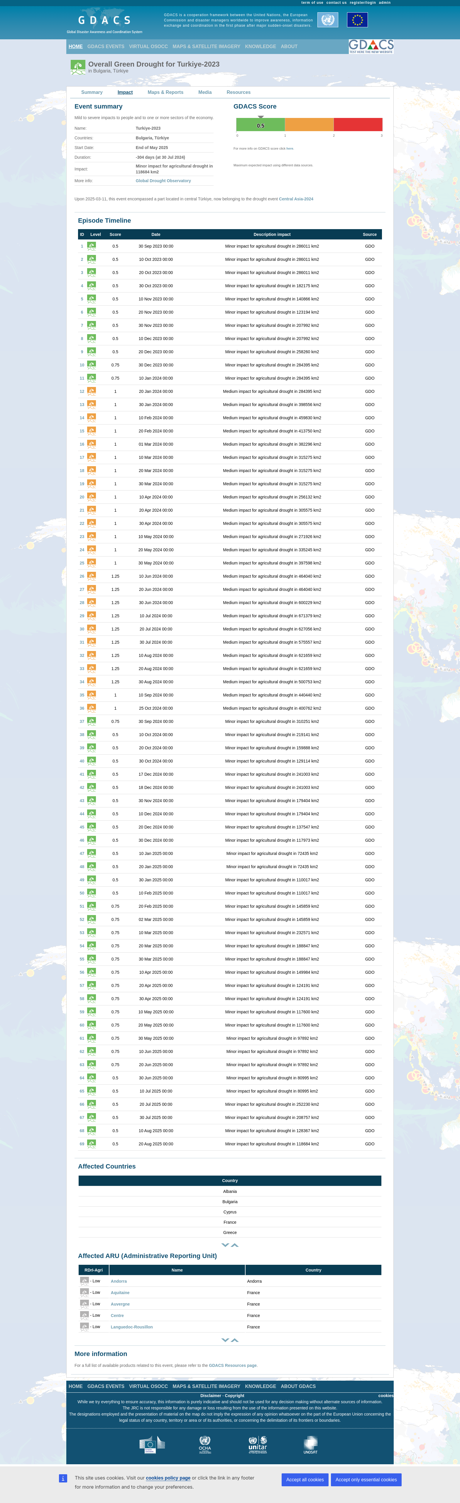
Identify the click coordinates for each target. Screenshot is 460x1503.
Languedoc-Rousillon (132, 1327)
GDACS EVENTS (105, 46)
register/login (363, 3)
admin (385, 3)
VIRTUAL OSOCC (148, 46)
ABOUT (289, 46)
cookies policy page (168, 1477)
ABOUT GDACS (298, 1386)
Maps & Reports (166, 92)
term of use (313, 3)
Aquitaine (120, 1292)
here (289, 148)
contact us (337, 3)
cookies (386, 1395)
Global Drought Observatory (163, 180)
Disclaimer (210, 1395)
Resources (239, 92)
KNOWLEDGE (260, 46)
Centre (117, 1315)
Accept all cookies (305, 1479)
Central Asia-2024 (296, 199)
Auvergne (120, 1304)
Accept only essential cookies (366, 1479)
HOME (76, 46)
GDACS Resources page (233, 1365)
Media (205, 92)
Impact (125, 92)
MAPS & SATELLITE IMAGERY (206, 46)
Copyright (234, 1395)
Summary (92, 92)
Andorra (119, 1281)
